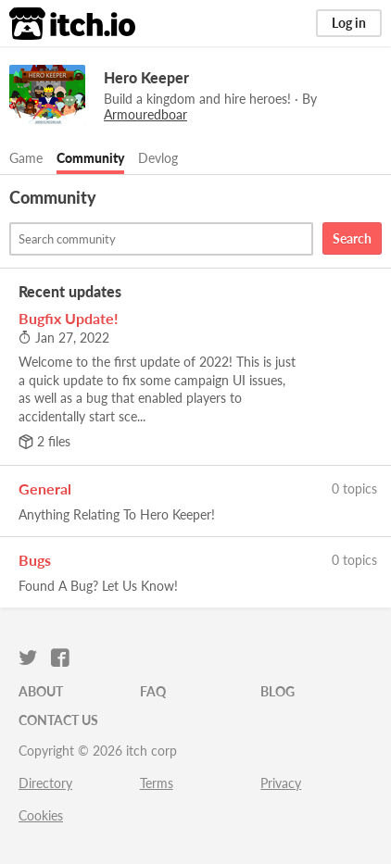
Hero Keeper (146, 77)
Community (90, 158)
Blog (277, 691)
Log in (349, 23)
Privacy (280, 783)
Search (352, 238)
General (45, 488)
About (41, 691)
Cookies (41, 815)
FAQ (153, 691)
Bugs (35, 560)
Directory (45, 783)
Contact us (58, 720)
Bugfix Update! (69, 318)
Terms (156, 783)
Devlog (158, 158)
